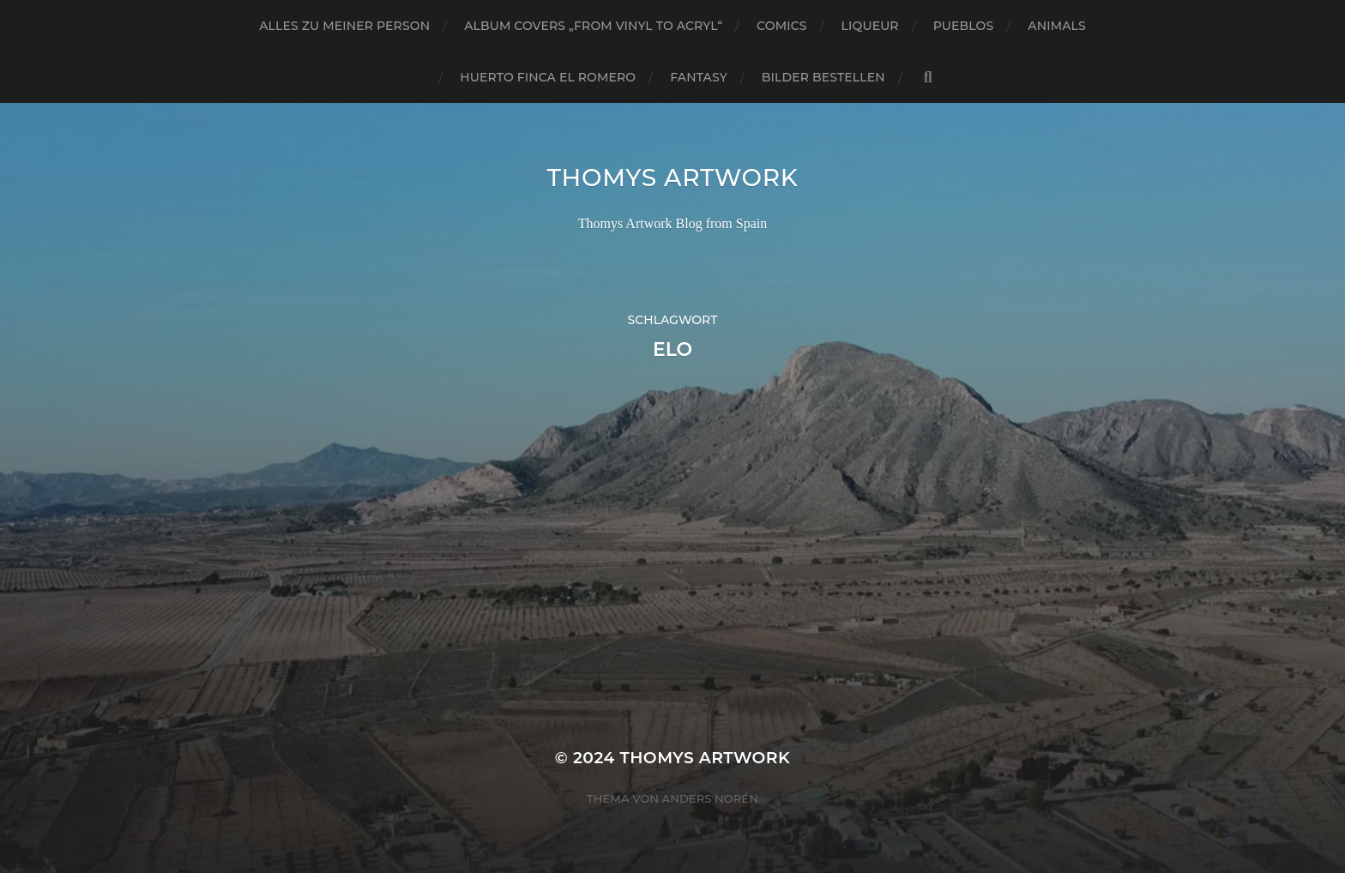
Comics (781, 25)
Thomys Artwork (672, 177)
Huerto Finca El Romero (548, 77)
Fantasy (698, 77)
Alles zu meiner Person (344, 25)
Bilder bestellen (823, 77)
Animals (1056, 25)
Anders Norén (710, 798)
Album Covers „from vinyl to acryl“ (593, 25)
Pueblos (963, 25)
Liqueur (870, 25)
